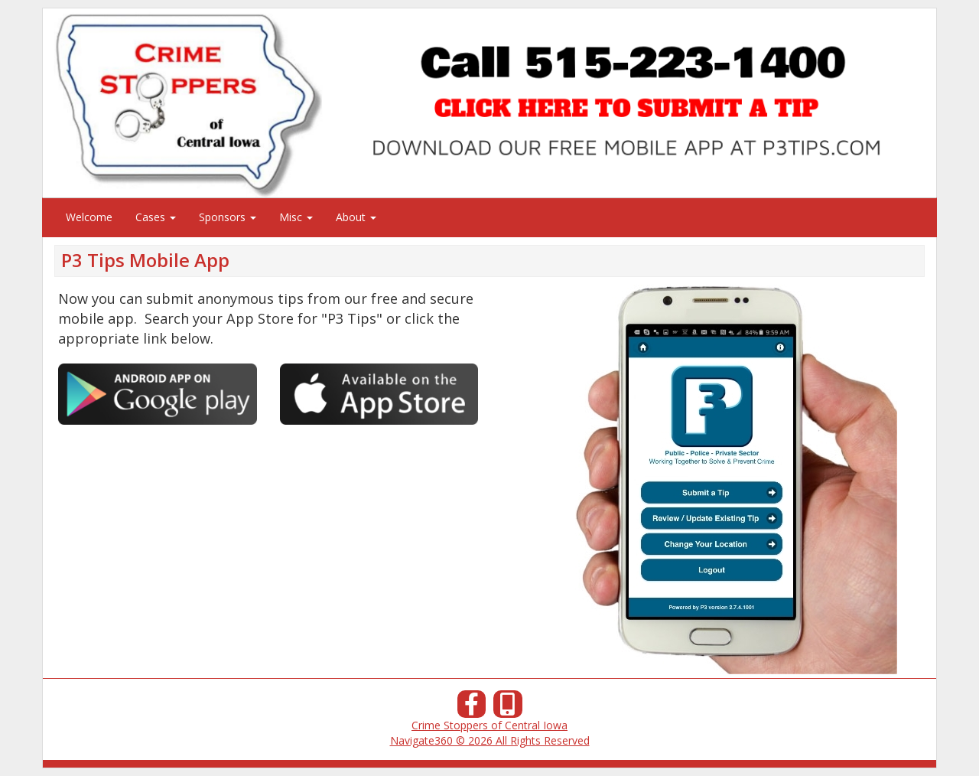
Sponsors (227, 217)
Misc (296, 217)
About (356, 217)
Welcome (89, 217)
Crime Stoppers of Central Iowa (489, 725)
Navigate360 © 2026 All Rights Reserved (490, 740)
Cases (155, 217)
